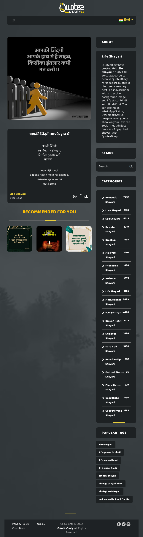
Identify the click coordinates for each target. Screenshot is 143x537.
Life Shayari (18, 194)
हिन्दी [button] (125, 20)
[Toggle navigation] (13, 20)
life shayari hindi (108, 460)
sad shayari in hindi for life (114, 499)
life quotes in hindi (110, 452)
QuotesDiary (65, 528)
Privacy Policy (20, 524)
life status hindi (108, 468)
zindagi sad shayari (109, 491)
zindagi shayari (107, 476)
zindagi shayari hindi (111, 484)
